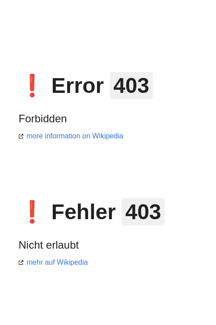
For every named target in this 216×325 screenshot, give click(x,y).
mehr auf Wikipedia (57, 262)
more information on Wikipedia (75, 136)
